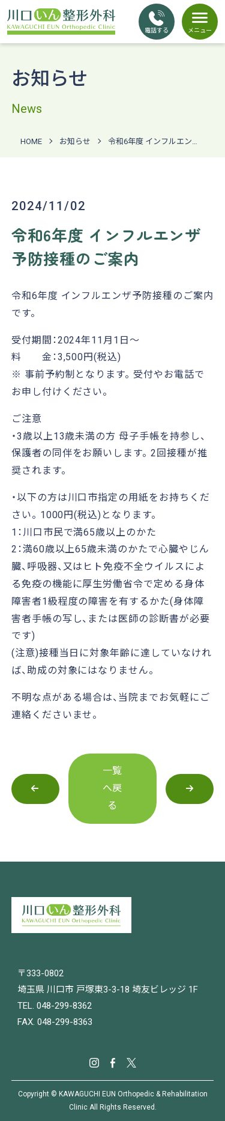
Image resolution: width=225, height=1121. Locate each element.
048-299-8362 (64, 1005)
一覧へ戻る (113, 788)
